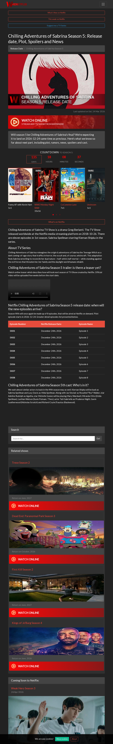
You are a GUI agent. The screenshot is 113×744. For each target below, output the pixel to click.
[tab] (53, 215)
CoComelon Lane (69, 204)
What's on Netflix (56, 222)
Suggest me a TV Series (56, 25)
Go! (98, 438)
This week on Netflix (56, 19)
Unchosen (91, 204)
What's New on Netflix (57, 13)
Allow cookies (62, 739)
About (74, 739)
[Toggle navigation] (103, 4)
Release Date (16, 48)
